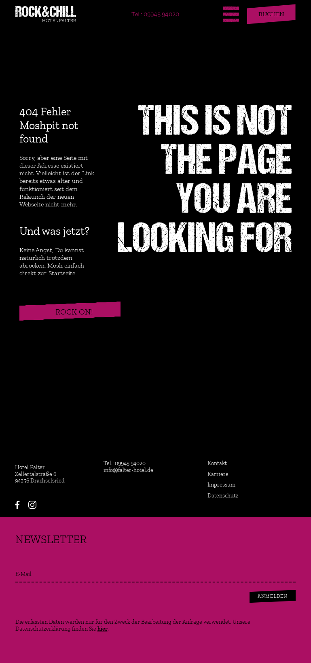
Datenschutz (222, 496)
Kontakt (217, 463)
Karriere (217, 474)
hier (102, 628)
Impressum (221, 485)
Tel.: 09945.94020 (155, 14)
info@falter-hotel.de (128, 470)
